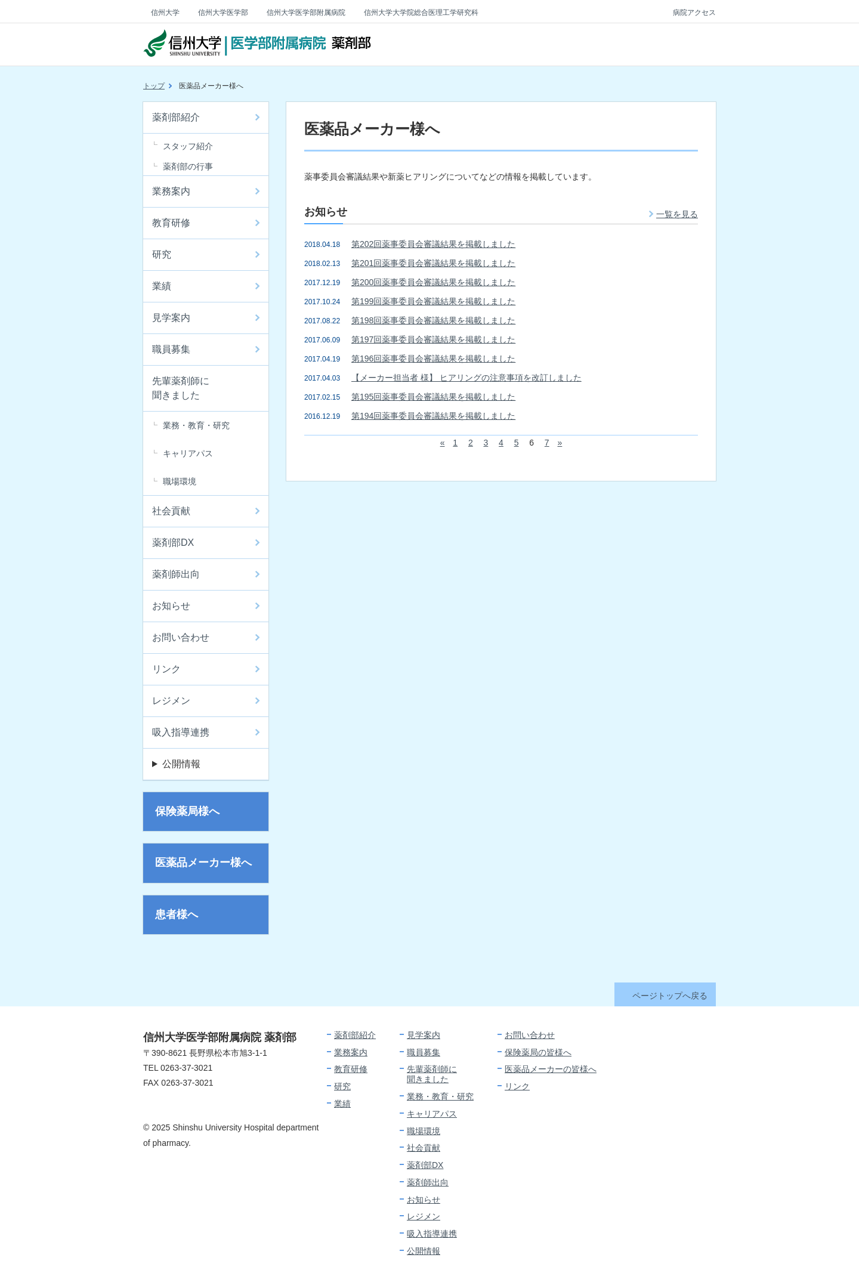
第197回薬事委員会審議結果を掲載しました (433, 339)
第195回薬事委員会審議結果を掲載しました (433, 396)
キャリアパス (188, 453)
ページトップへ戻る (669, 995)
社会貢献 (171, 511)
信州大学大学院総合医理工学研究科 (421, 12)
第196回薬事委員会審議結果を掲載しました (433, 358)
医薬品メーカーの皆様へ (551, 1069)
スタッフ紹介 (188, 146)
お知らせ (171, 606)
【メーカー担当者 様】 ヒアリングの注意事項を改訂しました (466, 377)
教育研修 (171, 223)
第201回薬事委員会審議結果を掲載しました (433, 263)
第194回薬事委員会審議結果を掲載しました (433, 416)
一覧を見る (677, 214)
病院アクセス (694, 12)
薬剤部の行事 (188, 166)
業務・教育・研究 (196, 425)
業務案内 (171, 191)
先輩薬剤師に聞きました (180, 388)
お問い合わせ (180, 637)
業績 (161, 286)
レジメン (171, 701)
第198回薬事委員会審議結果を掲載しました (433, 320)
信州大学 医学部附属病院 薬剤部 (257, 45)
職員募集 (171, 349)
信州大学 (165, 12)
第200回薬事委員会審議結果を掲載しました (433, 282)
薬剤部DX (173, 542)
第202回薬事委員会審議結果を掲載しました (433, 244)
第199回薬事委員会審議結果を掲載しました (433, 301)
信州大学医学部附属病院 (306, 12)
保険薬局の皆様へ (538, 1052)
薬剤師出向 (176, 574)
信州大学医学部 (223, 12)
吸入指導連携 (180, 732)
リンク (166, 669)
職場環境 (179, 481)
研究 (161, 254)
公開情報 (181, 764)
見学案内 (171, 318)
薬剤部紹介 (176, 117)
